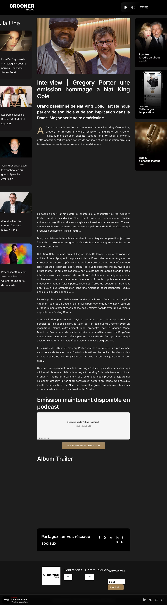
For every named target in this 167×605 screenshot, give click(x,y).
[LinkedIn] (117, 537)
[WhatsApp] (123, 537)
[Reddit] (111, 537)
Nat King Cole (66, 213)
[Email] (123, 542)
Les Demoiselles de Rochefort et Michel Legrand (13, 119)
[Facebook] (99, 537)
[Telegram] (117, 542)
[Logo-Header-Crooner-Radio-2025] (22, 5)
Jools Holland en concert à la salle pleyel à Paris (11, 225)
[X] (105, 537)
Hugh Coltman (91, 368)
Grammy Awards (96, 307)
